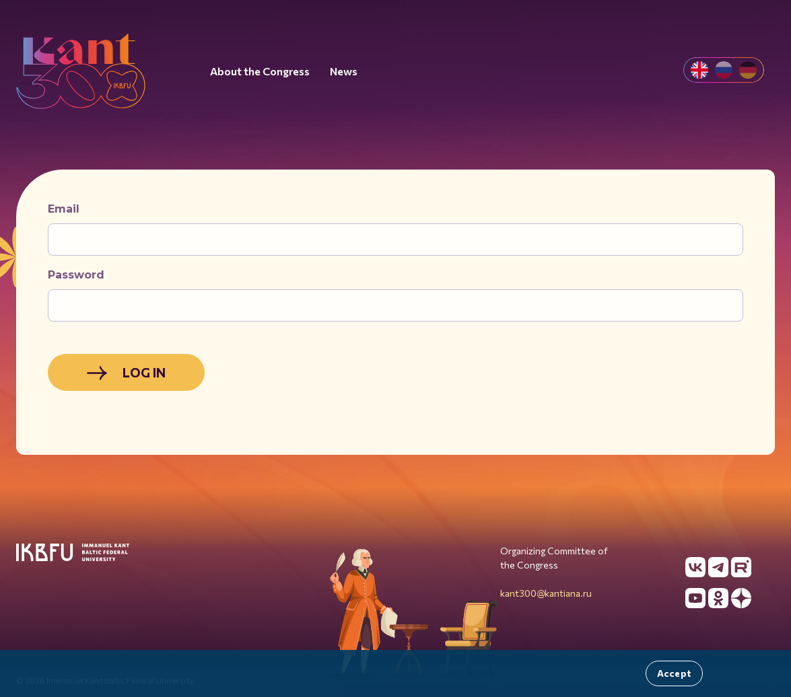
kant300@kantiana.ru (546, 593)
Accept (674, 673)
